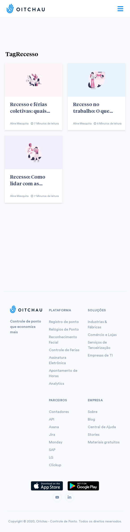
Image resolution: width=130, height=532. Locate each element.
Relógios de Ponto (64, 329)
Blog (91, 419)
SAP (52, 450)
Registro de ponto (64, 322)
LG (51, 457)
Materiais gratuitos (104, 442)
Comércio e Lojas (102, 335)
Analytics (56, 383)
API (51, 419)
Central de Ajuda (102, 427)
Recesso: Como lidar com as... (27, 179)
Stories (93, 434)
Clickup (55, 465)
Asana (54, 427)
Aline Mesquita (19, 123)
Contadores (59, 412)
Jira (52, 434)
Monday (55, 442)
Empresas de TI (100, 355)
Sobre (92, 412)
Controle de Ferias (64, 350)
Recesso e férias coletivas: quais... (30, 107)
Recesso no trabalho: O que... (93, 107)
